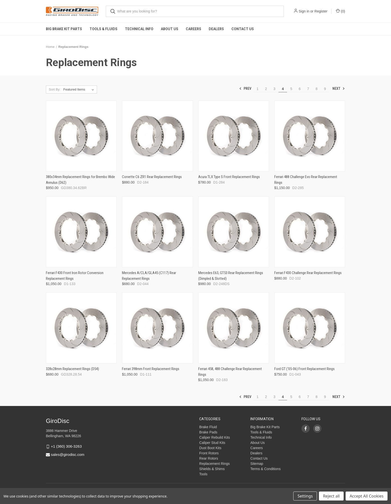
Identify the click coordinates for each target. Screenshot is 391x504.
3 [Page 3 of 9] (274, 89)
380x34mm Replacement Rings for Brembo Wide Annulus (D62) (80, 180)
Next (338, 88)
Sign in (304, 11)
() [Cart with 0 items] (340, 11)
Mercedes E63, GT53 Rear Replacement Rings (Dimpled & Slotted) (230, 276)
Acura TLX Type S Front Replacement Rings (229, 177)
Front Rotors (209, 453)
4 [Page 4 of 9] (283, 89)
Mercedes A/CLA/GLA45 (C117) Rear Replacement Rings (149, 276)
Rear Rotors (208, 458)
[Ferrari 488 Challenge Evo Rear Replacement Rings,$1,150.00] (309, 136)
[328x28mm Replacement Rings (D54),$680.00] (81, 327)
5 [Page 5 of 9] (291, 89)
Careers (193, 29)
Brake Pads (208, 432)
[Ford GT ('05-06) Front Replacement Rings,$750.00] (309, 327)
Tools (203, 474)
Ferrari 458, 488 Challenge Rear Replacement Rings (230, 372)
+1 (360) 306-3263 (66, 446)
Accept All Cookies (367, 496)
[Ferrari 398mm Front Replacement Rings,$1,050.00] (157, 327)
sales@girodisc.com (67, 454)
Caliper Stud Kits (212, 443)
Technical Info (139, 29)
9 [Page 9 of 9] (325, 89)
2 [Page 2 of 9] (266, 89)
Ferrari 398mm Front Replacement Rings (150, 369)
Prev (245, 88)
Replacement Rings (214, 464)
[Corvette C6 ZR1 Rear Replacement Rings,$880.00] (157, 136)
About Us (169, 29)
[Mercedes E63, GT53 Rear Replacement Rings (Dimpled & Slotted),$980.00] (233, 231)
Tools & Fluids (103, 29)
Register (320, 11)
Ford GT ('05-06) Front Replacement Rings (304, 369)
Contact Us (242, 29)
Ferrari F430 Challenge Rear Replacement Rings (308, 273)
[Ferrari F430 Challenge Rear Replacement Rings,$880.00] (309, 231)
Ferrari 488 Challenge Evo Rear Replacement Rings (305, 180)
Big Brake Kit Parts (64, 29)
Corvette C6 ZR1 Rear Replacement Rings (152, 177)
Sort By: (54, 89)
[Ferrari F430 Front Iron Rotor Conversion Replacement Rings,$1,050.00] (81, 231)
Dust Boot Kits (210, 448)
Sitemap (256, 464)
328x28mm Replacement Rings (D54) (72, 369)
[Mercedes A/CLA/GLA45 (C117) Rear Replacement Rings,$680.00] (157, 231)
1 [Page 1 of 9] (258, 89)
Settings (305, 496)
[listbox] (80, 89)
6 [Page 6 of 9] (300, 89)
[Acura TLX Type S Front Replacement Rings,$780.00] (233, 136)
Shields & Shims (212, 469)
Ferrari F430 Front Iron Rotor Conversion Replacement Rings (74, 276)
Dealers (216, 29)
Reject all (331, 496)
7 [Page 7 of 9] (308, 89)
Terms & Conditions (265, 469)
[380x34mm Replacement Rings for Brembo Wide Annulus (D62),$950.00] (81, 136)
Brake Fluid (208, 427)
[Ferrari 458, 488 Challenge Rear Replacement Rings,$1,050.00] (233, 327)
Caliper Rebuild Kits (214, 437)
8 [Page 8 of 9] (316, 89)
